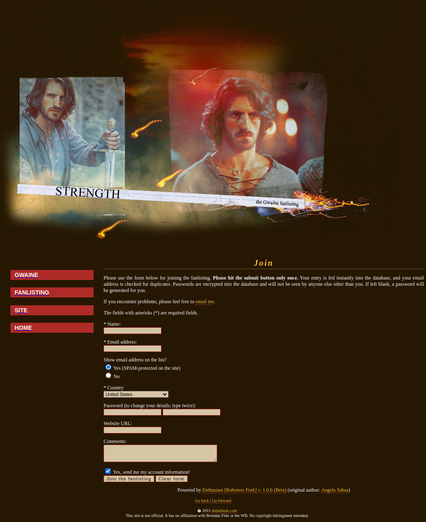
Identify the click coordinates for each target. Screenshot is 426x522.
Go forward (221, 500)
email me (205, 301)
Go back (202, 500)
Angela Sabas (335, 490)
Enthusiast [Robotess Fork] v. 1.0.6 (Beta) (244, 490)
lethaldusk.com (224, 510)
